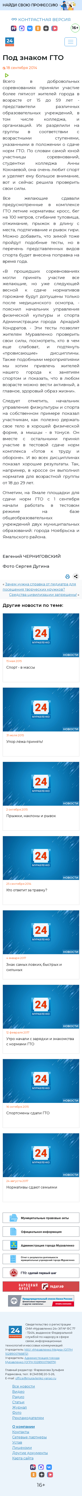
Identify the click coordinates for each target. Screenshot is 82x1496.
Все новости (23, 1386)
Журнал (19, 1407)
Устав (17, 1442)
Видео (18, 1392)
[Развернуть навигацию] (71, 41)
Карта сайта (22, 1458)
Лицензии (22, 1448)
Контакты (20, 1432)
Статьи (18, 1402)
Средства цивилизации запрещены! (43, 595)
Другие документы (30, 1453)
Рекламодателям (28, 1418)
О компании (23, 1427)
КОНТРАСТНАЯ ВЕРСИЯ (41, 19)
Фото (16, 1413)
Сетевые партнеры (29, 1437)
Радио (18, 1397)
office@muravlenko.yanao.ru (35, 1378)
